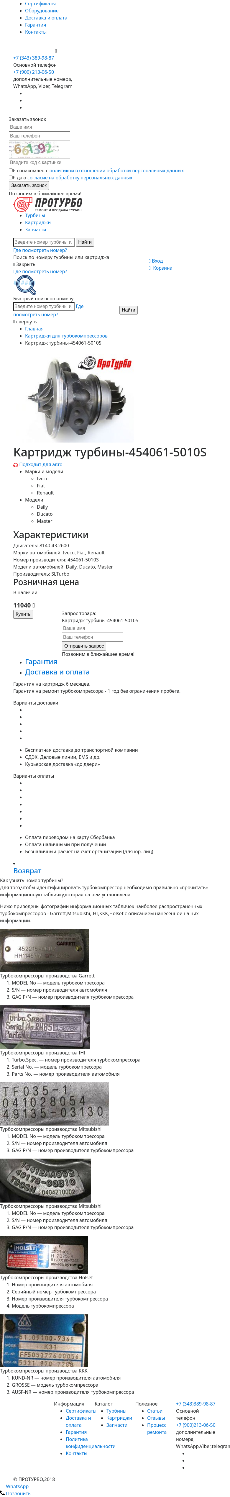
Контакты (36, 32)
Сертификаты (40, 3)
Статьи (155, 1411)
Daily (42, 507)
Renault (45, 492)
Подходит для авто (41, 464)
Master (44, 521)
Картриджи (38, 222)
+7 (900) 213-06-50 (34, 51)
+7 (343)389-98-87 (196, 1404)
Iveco (43, 478)
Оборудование (42, 10)
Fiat (41, 485)
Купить (23, 614)
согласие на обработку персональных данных (79, 177)
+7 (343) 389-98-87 (33, 58)
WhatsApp (14, 1486)
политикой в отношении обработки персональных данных (117, 170)
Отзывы (156, 1418)
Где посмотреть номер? (40, 250)
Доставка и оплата (46, 17)
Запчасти (35, 229)
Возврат (27, 870)
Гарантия (35, 25)
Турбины (35, 215)
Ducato (45, 514)
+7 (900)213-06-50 (196, 1425)
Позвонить (15, 1493)
